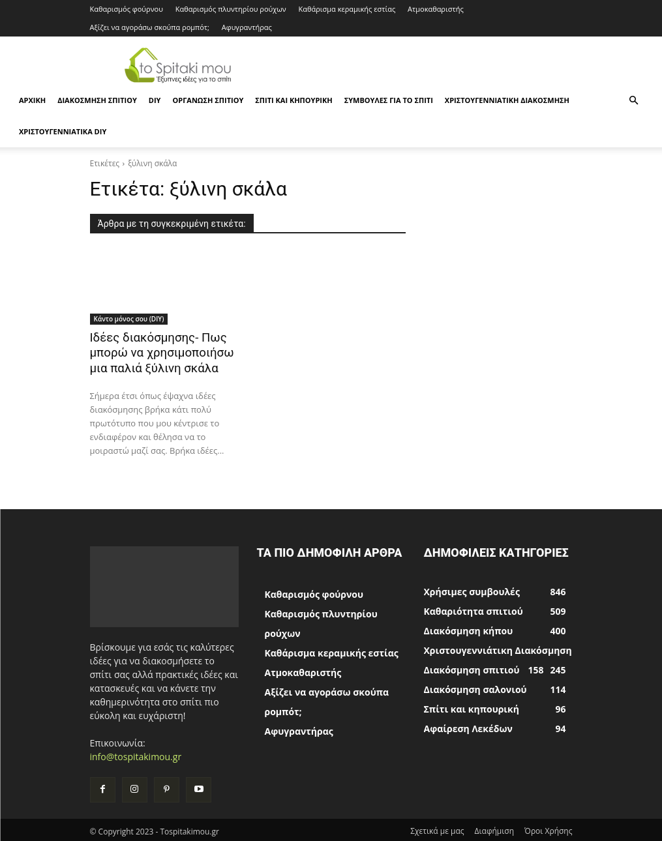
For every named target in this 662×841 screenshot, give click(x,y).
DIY (155, 100)
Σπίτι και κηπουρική (293, 100)
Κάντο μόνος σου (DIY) (129, 318)
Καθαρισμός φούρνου (126, 9)
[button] (633, 101)
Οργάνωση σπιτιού (207, 100)
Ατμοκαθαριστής (436, 9)
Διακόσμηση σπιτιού (97, 100)
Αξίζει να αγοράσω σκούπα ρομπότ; (149, 27)
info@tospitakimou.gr (136, 754)
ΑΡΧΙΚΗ (32, 100)
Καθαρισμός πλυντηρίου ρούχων (230, 9)
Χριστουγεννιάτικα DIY (62, 131)
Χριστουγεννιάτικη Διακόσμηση (507, 100)
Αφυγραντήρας (247, 27)
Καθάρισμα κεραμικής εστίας (347, 9)
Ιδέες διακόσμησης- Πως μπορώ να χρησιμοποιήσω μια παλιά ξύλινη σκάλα (155, 352)
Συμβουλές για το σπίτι (388, 100)
